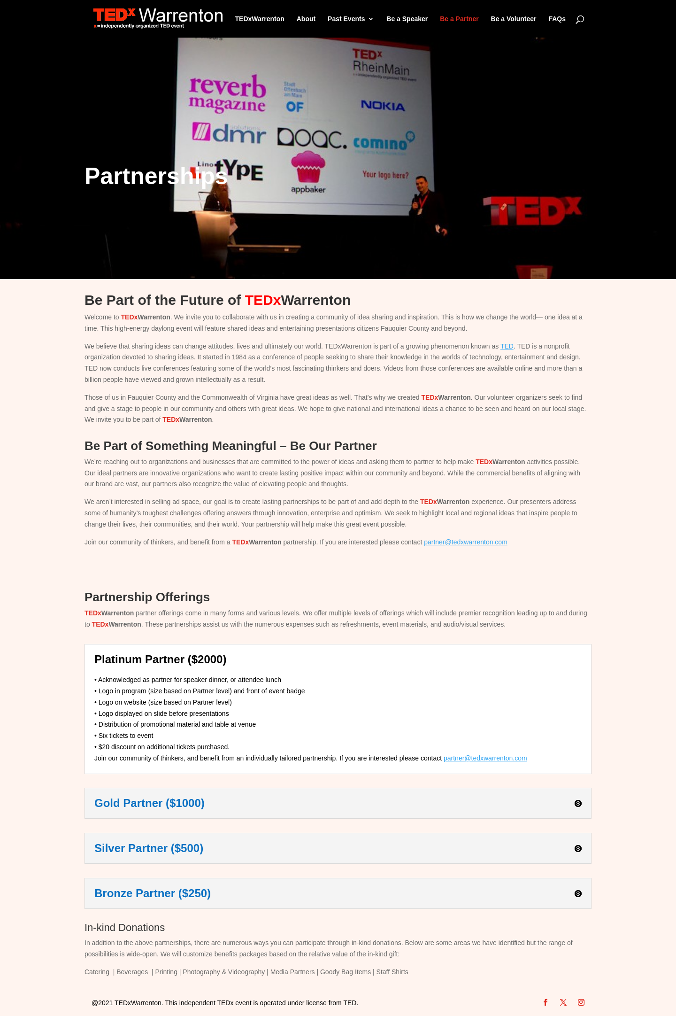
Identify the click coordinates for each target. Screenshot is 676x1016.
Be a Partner (459, 19)
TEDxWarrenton (259, 19)
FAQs (557, 19)
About (306, 19)
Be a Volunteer (514, 19)
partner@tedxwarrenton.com (465, 542)
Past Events (346, 19)
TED (507, 346)
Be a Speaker (407, 19)
